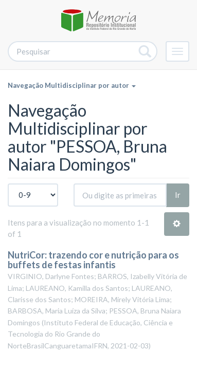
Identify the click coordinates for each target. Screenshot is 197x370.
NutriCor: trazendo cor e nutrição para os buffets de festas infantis (93, 260)
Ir (178, 194)
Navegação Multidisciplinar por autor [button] (72, 85)
